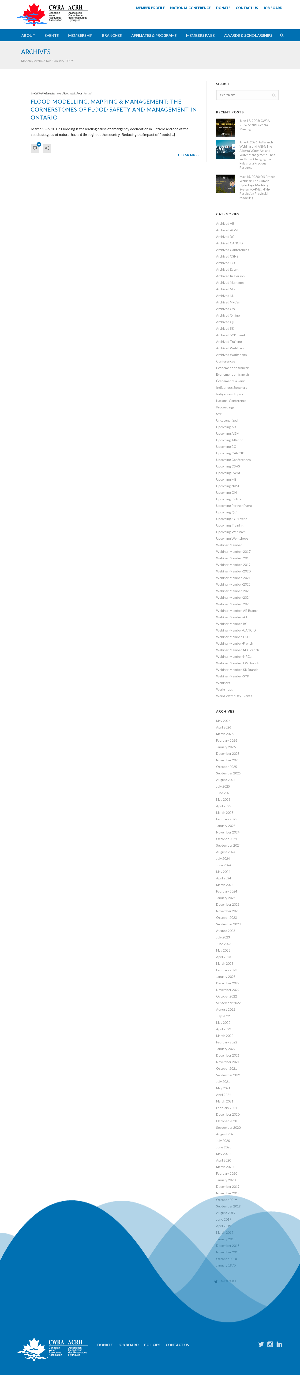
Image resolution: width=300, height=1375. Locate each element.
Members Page (200, 35)
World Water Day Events (234, 696)
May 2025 (223, 799)
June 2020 (223, 1147)
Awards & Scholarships (248, 35)
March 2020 (224, 1167)
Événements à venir (230, 381)
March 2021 (224, 1101)
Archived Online (228, 315)
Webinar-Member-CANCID (236, 630)
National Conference (231, 401)
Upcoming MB (226, 479)
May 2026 (223, 721)
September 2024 (228, 845)
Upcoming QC (226, 512)
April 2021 (223, 1095)
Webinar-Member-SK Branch (237, 670)
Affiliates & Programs (154, 35)
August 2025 (225, 780)
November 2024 (228, 832)
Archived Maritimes (230, 282)
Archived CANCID (229, 243)
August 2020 (225, 1134)
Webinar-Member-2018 (233, 558)
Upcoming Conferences (233, 460)
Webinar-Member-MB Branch (237, 650)
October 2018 (226, 1259)
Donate (105, 1345)
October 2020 (226, 1121)
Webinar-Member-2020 (233, 571)
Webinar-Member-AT (232, 617)
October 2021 (226, 1068)
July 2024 (223, 858)
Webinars (223, 683)
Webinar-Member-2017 (233, 551)
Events (52, 35)
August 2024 (225, 852)
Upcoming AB (226, 427)
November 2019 (228, 1193)
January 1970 (226, 1265)
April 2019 (223, 1226)
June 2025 (223, 793)
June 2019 (223, 1219)
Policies (152, 1345)
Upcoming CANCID (230, 453)
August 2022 (225, 1009)
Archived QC (225, 322)
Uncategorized (227, 420)
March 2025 (224, 813)
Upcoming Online (228, 499)
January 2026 (226, 747)
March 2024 (224, 885)
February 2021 (226, 1108)
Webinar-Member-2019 (233, 565)
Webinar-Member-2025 (233, 604)
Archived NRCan (228, 302)
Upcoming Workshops (232, 538)
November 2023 (228, 911)
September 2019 (228, 1206)
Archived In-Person (230, 276)
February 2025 (226, 819)
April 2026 (223, 727)
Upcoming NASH (228, 486)
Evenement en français (233, 374)
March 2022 (224, 1036)
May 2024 (223, 872)
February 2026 (226, 740)
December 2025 (228, 753)
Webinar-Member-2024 (233, 597)
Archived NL (225, 296)
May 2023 (223, 950)
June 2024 (223, 865)
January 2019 (226, 1239)
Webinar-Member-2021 (233, 578)
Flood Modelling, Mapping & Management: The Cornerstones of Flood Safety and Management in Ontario (114, 109)
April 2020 (223, 1160)
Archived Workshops (70, 93)
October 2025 (226, 767)
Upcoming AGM (227, 433)
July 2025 (223, 786)
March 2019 (224, 1232)
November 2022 (228, 990)
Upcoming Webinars (231, 532)
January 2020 (226, 1180)
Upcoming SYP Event (231, 519)
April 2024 (223, 878)
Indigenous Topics (229, 394)
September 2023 (228, 924)
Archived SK (225, 328)
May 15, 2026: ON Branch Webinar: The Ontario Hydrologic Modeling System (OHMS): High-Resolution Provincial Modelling (257, 187)
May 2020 (223, 1154)
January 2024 (226, 898)
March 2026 (224, 734)
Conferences (225, 361)
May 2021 (223, 1088)
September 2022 (228, 1003)
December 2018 (228, 1246)
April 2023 (223, 957)
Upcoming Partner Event (234, 506)
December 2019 (228, 1186)
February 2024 (226, 891)
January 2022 (226, 1049)
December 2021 (228, 1055)
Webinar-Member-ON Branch (237, 663)
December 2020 (228, 1114)
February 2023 (226, 970)
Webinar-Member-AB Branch (237, 611)
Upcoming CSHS (228, 466)
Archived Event (227, 269)
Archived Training (229, 342)
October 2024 (226, 839)
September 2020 (228, 1127)
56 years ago (228, 1280)
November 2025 (228, 760)
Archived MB (225, 289)
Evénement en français (233, 368)
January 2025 (226, 826)
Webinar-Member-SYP (232, 676)
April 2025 (223, 806)
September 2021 (228, 1075)
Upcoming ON (226, 492)
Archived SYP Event (230, 335)
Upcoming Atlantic (229, 440)
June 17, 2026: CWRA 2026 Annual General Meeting (255, 125)
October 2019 (226, 1200)
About (28, 35)
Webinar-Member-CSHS (233, 637)
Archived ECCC (227, 263)
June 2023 (223, 944)
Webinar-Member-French (234, 643)
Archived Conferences (232, 250)
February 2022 (226, 1042)
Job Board (128, 1345)
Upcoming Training (230, 525)
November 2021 (228, 1062)
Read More (188, 154)
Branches (112, 35)
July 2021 (223, 1082)
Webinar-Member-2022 (233, 584)
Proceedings (225, 407)
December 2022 (228, 983)
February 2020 (226, 1173)
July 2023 (223, 937)
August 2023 (225, 931)
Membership (80, 35)
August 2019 (225, 1213)
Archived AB (225, 223)
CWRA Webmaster (44, 93)
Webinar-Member (229, 545)
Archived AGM (227, 230)
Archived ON (225, 309)
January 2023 (226, 977)
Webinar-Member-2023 (233, 591)
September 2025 (228, 773)
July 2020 (223, 1141)
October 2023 (226, 917)
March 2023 (224, 963)
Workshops (224, 689)
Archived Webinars (230, 348)
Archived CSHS (227, 256)
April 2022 (223, 1029)
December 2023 (228, 904)
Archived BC (225, 237)
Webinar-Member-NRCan (234, 656)
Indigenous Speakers (231, 387)
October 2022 (226, 996)
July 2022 (223, 1016)
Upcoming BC (226, 446)
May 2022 (223, 1022)
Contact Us (177, 1345)
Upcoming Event (228, 473)
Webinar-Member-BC (232, 624)
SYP (219, 414)
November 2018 (228, 1252)
